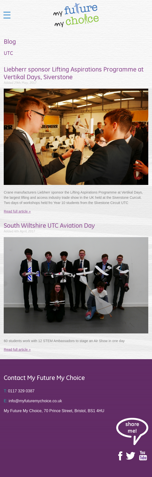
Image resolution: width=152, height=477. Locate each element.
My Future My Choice (76, 15)
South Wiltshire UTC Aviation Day (49, 225)
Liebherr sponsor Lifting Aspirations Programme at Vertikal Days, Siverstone (74, 73)
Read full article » (17, 211)
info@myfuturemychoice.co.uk (33, 401)
